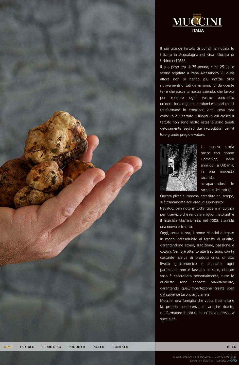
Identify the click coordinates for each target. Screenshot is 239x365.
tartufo (27, 347)
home (7, 347)
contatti (120, 347)
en (234, 347)
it (228, 347)
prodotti (76, 347)
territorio (51, 347)
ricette (98, 347)
